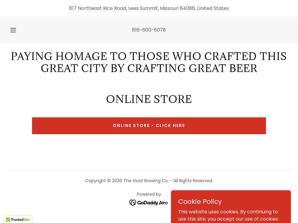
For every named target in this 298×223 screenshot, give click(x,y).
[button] (20, 30)
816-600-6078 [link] (149, 29)
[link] (149, 202)
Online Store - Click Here (149, 125)
